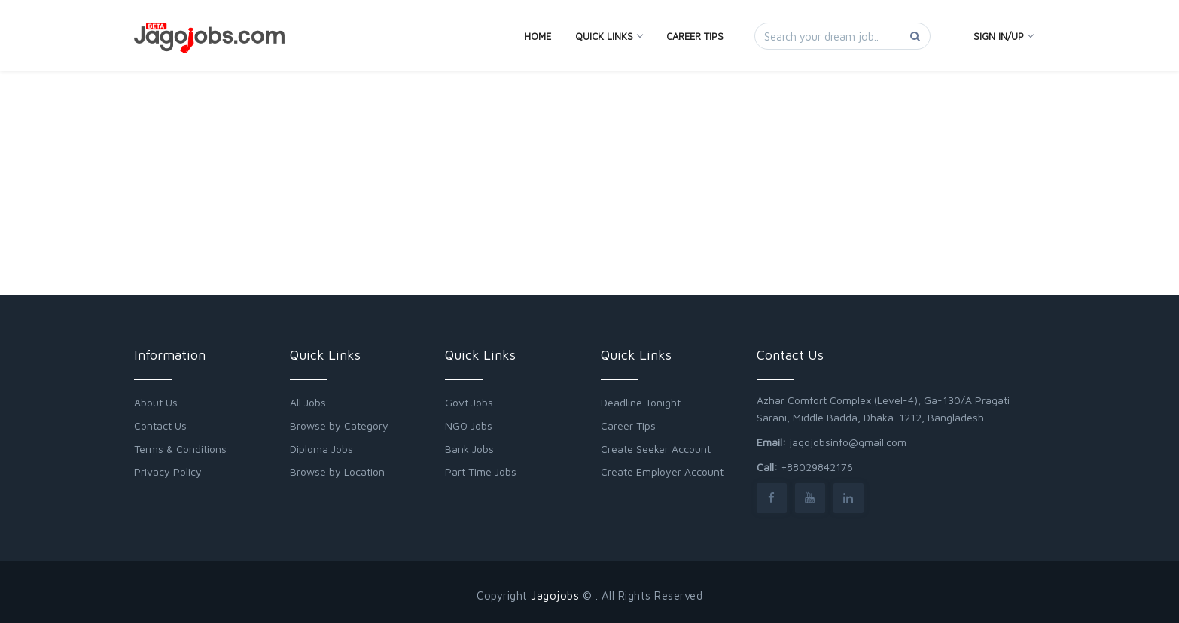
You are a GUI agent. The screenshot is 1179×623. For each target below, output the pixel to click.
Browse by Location (337, 471)
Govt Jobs (469, 402)
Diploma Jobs (321, 448)
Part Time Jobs (480, 471)
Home (537, 36)
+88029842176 (817, 466)
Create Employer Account (662, 471)
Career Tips (695, 36)
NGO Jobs (468, 425)
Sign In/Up (1003, 36)
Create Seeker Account (656, 448)
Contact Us (160, 425)
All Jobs (308, 402)
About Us (156, 402)
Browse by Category (339, 425)
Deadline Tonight (641, 402)
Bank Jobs (469, 448)
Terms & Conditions (180, 448)
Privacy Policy (168, 471)
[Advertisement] (589, 129)
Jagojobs (555, 595)
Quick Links (608, 36)
